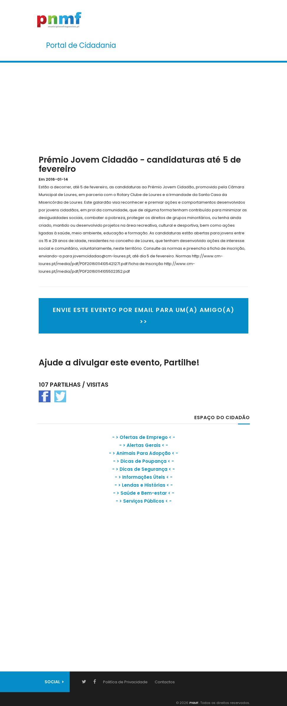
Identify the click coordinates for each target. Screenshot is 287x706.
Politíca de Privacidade (125, 682)
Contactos (165, 682)
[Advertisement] (143, 107)
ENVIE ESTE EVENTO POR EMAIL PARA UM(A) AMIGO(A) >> (143, 316)
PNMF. (193, 702)
